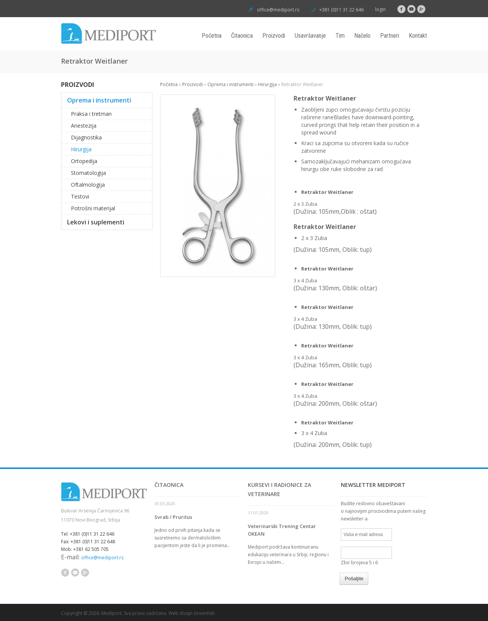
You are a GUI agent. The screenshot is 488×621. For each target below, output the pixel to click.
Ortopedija (84, 161)
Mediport (111, 613)
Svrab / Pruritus (173, 517)
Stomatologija (88, 172)
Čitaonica (242, 35)
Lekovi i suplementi (95, 222)
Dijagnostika (86, 137)
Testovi (80, 196)
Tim (340, 35)
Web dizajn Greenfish (192, 613)
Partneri (389, 35)
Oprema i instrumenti (230, 84)
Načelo (362, 35)
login (380, 9)
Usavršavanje (310, 35)
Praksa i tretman (91, 113)
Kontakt (418, 35)
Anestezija (83, 125)
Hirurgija (267, 84)
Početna (212, 35)
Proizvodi (273, 35)
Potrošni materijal (93, 208)
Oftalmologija (88, 184)
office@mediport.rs (278, 9)
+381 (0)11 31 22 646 (341, 9)
